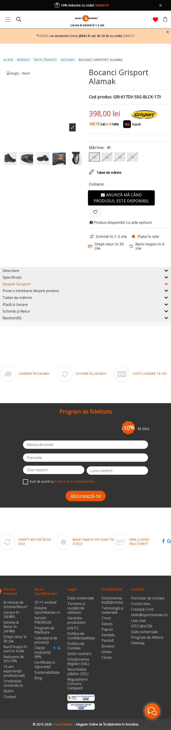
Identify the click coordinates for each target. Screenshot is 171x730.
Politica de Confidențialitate (74, 481)
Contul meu (140, 604)
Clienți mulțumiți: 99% (42, 652)
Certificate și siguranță (44, 664)
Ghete (107, 652)
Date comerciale (80, 598)
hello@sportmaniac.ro (149, 615)
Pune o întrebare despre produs (85, 290)
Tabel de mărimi (85, 297)
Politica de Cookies (75, 646)
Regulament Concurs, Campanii (77, 684)
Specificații (85, 277)
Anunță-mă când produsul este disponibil (121, 197)
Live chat (138, 621)
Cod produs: (100, 97)
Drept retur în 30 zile (15, 639)
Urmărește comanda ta (13, 683)
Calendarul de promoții (45, 640)
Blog (38, 678)
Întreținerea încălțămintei (112, 600)
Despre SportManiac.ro (47, 610)
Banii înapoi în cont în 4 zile (15, 649)
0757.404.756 (141, 626)
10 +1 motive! (45, 602)
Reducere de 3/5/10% (13, 659)
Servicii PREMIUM (42, 620)
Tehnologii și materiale (112, 610)
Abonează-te (85, 496)
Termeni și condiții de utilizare (76, 608)
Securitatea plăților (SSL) (77, 671)
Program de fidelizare (44, 630)
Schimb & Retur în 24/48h (11, 627)
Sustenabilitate (46, 672)
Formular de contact (147, 598)
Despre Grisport (85, 283)
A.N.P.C (73, 628)
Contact (9, 697)
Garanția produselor (76, 620)
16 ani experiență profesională (14, 671)
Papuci (107, 629)
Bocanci (108, 646)
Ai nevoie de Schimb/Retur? (15, 604)
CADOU (43, 36)
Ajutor (8, 691)
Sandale (108, 635)
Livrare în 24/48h (11, 614)
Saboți (107, 624)
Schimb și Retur (85, 311)
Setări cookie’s (79, 654)
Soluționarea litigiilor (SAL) (78, 661)
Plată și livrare (85, 304)
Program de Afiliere (147, 637)
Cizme (107, 657)
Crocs (106, 618)
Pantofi (108, 641)
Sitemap (138, 643)
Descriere (85, 270)
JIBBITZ (128, 36)
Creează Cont (142, 609)
